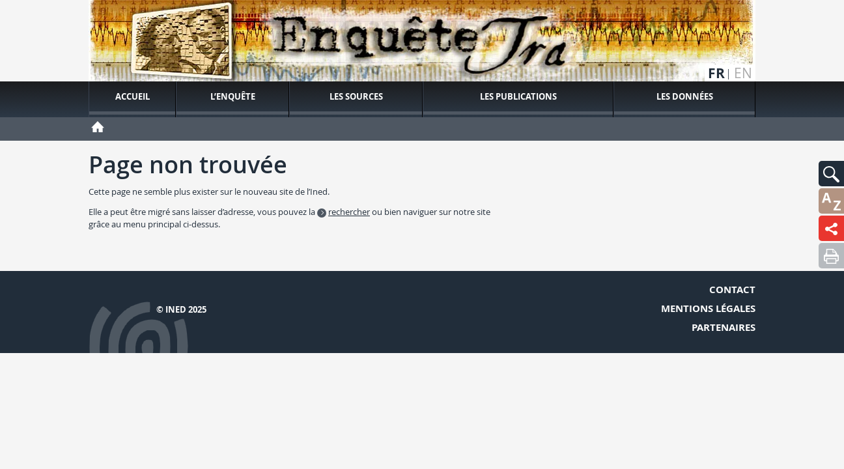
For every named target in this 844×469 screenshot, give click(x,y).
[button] (831, 173)
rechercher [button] (349, 212)
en (743, 73)
